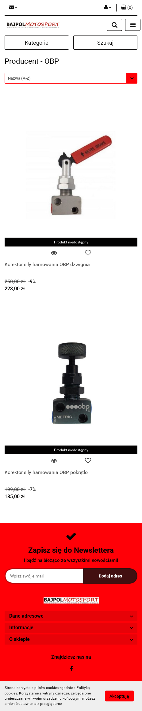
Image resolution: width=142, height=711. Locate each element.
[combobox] (71, 78)
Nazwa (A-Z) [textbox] (19, 78)
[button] (126, 7)
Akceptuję (119, 696)
